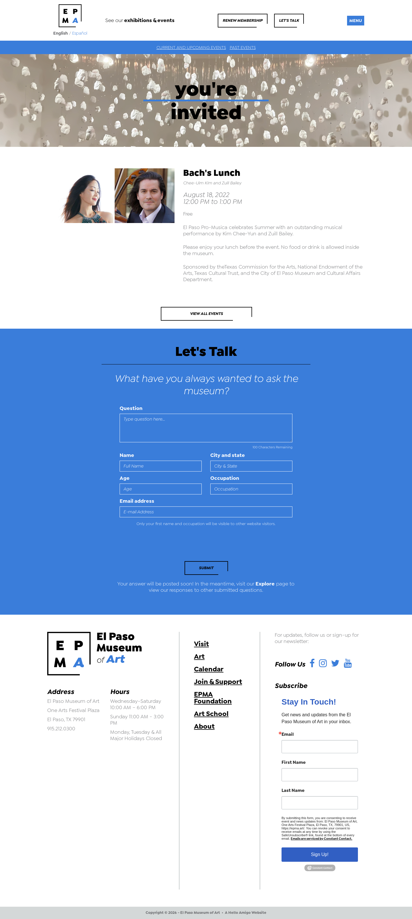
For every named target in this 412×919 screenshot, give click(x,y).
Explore (265, 584)
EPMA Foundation (213, 697)
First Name (294, 762)
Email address (137, 501)
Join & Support (218, 681)
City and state (227, 455)
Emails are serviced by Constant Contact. (321, 839)
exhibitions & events (149, 20)
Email (288, 734)
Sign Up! (319, 854)
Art (199, 656)
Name (127, 455)
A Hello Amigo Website (245, 912)
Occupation (224, 478)
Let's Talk (289, 20)
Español (79, 33)
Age (125, 478)
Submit (206, 567)
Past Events (243, 47)
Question (131, 408)
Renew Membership (243, 20)
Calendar (208, 669)
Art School (211, 713)
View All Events (206, 313)
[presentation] (158, 545)
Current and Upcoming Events (191, 47)
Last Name (293, 790)
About (204, 726)
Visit (201, 644)
